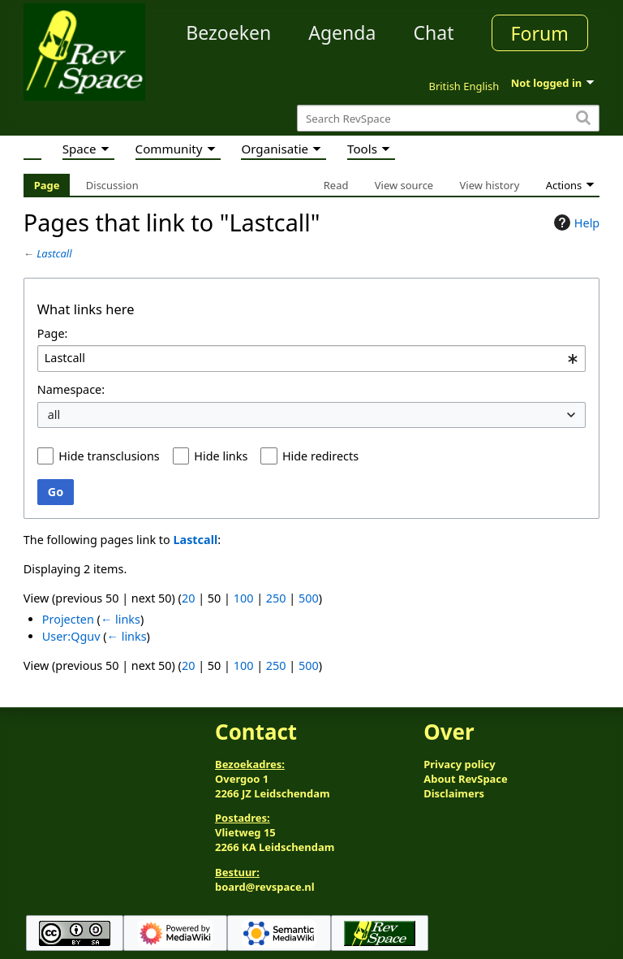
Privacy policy (459, 764)
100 (244, 598)
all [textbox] (54, 414)
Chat (433, 32)
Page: (52, 333)
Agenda (342, 32)
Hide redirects (320, 456)
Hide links (220, 456)
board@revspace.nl (265, 886)
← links (120, 619)
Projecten (68, 619)
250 (276, 598)
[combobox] (311, 358)
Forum (540, 33)
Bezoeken (228, 32)
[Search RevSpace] (448, 118)
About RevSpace (465, 778)
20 (188, 598)
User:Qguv (71, 636)
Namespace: (71, 389)
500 (309, 598)
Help (574, 222)
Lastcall (54, 253)
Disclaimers (453, 793)
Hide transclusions (108, 456)
